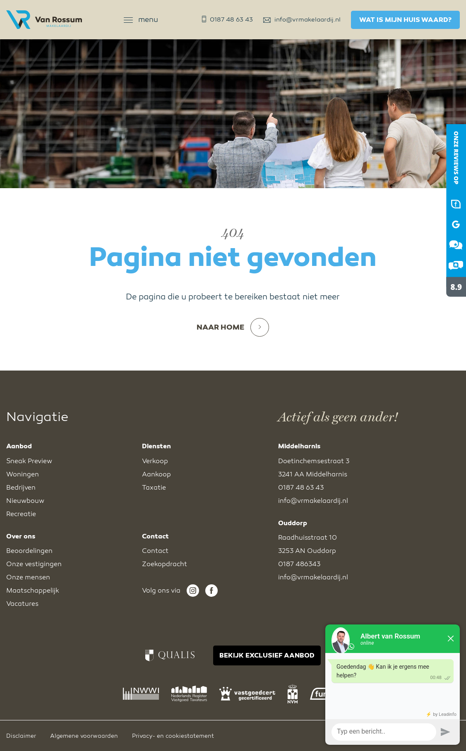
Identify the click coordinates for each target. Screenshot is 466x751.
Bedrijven (21, 487)
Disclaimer (21, 735)
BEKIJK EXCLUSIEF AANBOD (267, 655)
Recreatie (21, 514)
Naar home (233, 327)
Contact (155, 551)
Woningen (22, 474)
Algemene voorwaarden (84, 735)
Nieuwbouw (25, 501)
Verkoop (155, 461)
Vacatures (22, 604)
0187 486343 (299, 564)
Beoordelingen (29, 551)
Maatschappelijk (32, 590)
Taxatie (154, 487)
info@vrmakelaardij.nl (302, 19)
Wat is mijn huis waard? (405, 20)
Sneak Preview (29, 461)
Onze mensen (28, 577)
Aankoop (156, 474)
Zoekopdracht (164, 564)
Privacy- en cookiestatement (173, 735)
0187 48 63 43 (227, 19)
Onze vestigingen (34, 564)
